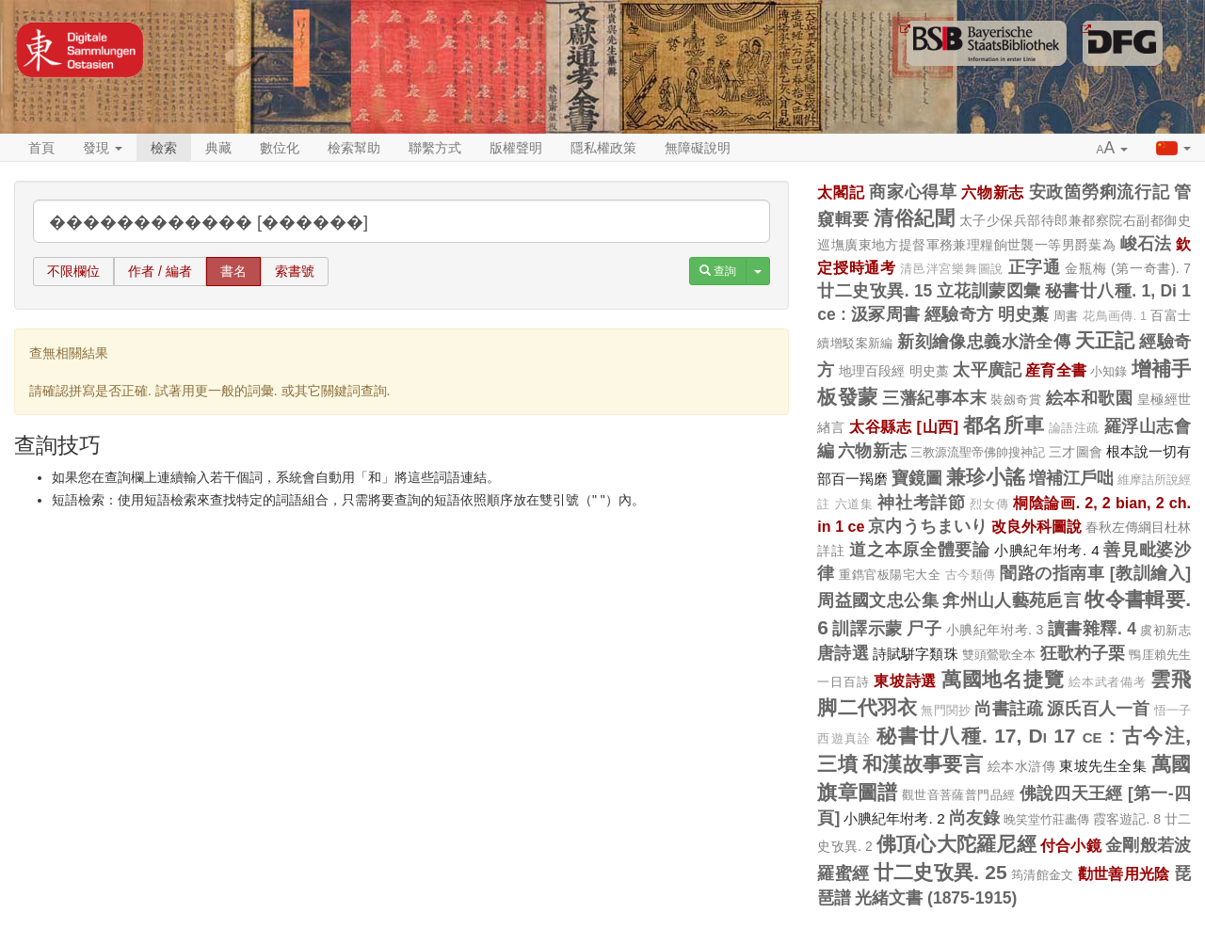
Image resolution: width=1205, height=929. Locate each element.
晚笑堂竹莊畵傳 (1046, 819)
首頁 (41, 147)
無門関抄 (946, 710)
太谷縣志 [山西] (903, 426)
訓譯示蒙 (867, 628)
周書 (1066, 316)
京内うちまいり (927, 526)
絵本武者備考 (1107, 682)
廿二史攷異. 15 (874, 290)
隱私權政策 (603, 147)
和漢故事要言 (923, 764)
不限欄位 (73, 271)
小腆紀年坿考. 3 (994, 629)
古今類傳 (970, 575)
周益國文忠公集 (878, 600)
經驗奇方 (959, 314)
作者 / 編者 (160, 271)
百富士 (1170, 315)
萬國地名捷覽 (1003, 679)
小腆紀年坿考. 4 (1047, 550)
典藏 (218, 147)
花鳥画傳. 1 (1115, 316)
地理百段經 (872, 370)
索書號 (294, 271)
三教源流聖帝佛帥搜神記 (978, 452)
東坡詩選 (905, 680)
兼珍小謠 (985, 477)
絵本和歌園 (1089, 398)
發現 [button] (102, 147)
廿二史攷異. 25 (940, 872)
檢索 (164, 147)
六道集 (854, 504)
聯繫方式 (435, 147)
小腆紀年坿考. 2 (894, 818)
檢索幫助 (354, 147)
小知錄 (1109, 371)
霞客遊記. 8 (1127, 818)
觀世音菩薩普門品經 (958, 795)
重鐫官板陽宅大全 (889, 575)
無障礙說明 (698, 147)
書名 (233, 271)
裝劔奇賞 (1015, 399)
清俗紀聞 (914, 218)
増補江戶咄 (1071, 478)
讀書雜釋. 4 (1092, 628)
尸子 (924, 628)
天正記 (1105, 340)
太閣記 (840, 192)
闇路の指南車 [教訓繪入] (1095, 573)
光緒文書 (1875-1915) (936, 898)
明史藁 (1024, 314)
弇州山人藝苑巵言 (1011, 600)
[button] (1113, 149)
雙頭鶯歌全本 (999, 655)
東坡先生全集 (1103, 766)
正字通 (1034, 267)
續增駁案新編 (855, 343)
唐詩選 (842, 653)
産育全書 (1055, 369)
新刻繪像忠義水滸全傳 (983, 341)
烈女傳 (989, 504)
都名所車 (1003, 425)
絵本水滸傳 (1021, 766)
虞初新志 (1165, 630)
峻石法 (1146, 243)
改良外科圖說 (1036, 526)
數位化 (279, 147)
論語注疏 (1074, 428)
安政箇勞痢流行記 (1099, 192)
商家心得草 (913, 192)
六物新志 (992, 192)
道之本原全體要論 (919, 549)
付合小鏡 (1070, 845)
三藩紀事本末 (934, 398)
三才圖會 (1075, 451)
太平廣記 (987, 369)
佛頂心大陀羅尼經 (956, 844)
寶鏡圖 (917, 478)
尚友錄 (974, 818)
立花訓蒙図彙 (989, 290)
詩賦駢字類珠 (915, 654)
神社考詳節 (921, 502)
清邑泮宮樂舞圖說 (952, 269)
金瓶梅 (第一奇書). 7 (1128, 268)
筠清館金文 (1042, 875)
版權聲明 (516, 147)
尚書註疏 (1008, 708)
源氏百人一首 (1098, 708)
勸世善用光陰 (1124, 873)
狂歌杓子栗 (1083, 653)
